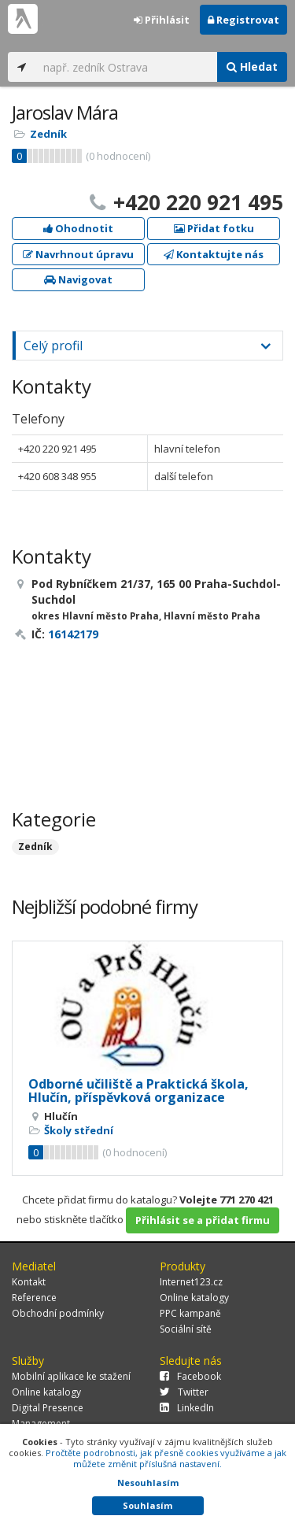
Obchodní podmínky (58, 1313)
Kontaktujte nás (214, 254)
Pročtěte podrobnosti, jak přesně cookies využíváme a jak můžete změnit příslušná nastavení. (166, 1458)
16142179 (73, 634)
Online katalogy (194, 1297)
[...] (126, 67)
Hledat (252, 66)
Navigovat (78, 279)
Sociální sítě (186, 1329)
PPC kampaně (190, 1313)
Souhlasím (147, 1505)
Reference (34, 1297)
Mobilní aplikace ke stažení (71, 1376)
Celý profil (53, 345)
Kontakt (29, 1282)
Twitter (184, 1392)
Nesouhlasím (148, 1482)
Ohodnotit (78, 228)
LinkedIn (187, 1407)
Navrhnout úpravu (78, 254)
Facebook (190, 1376)
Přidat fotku (214, 228)
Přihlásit (162, 20)
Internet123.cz (191, 1282)
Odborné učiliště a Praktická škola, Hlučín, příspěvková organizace (138, 1091)
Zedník (48, 134)
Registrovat (243, 20)
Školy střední (78, 1130)
